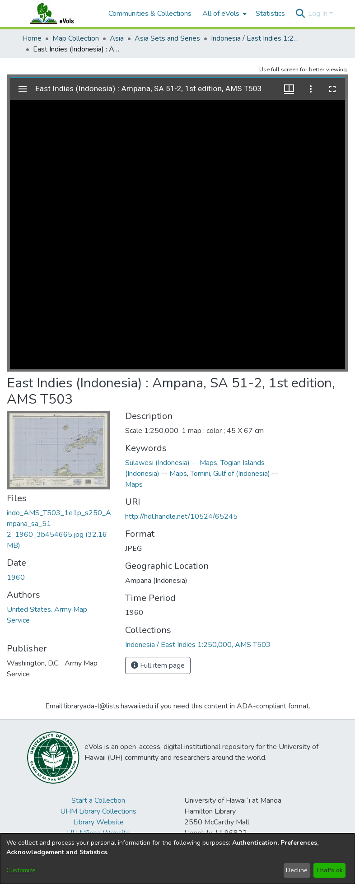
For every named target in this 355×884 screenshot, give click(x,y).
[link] (198, 645)
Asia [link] (117, 38)
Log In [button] (318, 14)
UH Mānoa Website (98, 833)
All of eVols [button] (220, 14)
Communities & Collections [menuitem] (150, 14)
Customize (21, 870)
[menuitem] (224, 13)
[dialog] (177, 858)
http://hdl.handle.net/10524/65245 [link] (181, 516)
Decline (297, 870)
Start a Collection (98, 800)
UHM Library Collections (98, 811)
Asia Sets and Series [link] (167, 38)
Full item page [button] (158, 665)
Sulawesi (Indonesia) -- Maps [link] (171, 463)
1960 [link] (16, 577)
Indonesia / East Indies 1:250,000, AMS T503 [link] (256, 38)
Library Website (98, 822)
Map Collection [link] (75, 38)
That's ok (329, 870)
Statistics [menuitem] (270, 14)
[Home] (60, 13)
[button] (300, 13)
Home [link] (32, 38)
